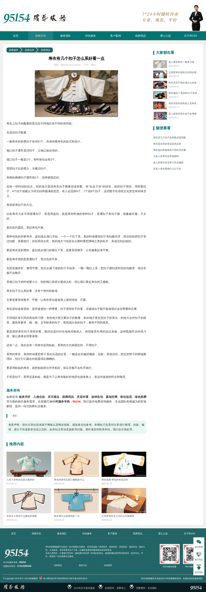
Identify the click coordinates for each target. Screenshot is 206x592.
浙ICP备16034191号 (78, 578)
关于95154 (190, 35)
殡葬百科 (40, 35)
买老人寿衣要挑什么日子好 (167, 168)
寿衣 (15, 416)
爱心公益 (165, 35)
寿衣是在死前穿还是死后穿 (167, 143)
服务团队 (65, 35)
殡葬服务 (13, 50)
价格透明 (108, 565)
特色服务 (90, 35)
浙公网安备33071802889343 (54, 578)
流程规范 (58, 565)
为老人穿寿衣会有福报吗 (166, 156)
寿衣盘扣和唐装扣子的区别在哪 (169, 150)
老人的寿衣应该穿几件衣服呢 (168, 162)
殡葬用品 (140, 35)
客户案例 (115, 35)
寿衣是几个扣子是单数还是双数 (169, 137)
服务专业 (83, 565)
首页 (15, 35)
